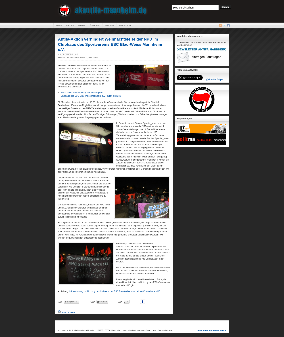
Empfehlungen (184, 118)
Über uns (95, 25)
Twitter (224, 25)
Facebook (228, 25)
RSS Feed (220, 25)
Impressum (125, 25)
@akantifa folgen (214, 79)
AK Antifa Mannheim (103, 10)
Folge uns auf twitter (187, 70)
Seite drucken (68, 312)
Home (59, 25)
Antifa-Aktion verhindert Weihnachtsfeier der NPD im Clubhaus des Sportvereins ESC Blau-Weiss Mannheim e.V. (110, 44)
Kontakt (109, 25)
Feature (93, 57)
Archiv (70, 25)
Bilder (82, 25)
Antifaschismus (78, 57)
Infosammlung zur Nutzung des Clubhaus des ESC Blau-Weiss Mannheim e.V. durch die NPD (115, 291)
